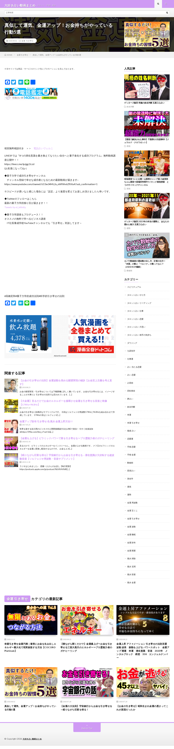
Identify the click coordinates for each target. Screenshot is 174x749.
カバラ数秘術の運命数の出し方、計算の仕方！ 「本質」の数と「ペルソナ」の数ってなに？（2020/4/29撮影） (145, 266)
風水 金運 (131, 581)
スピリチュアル (134, 289)
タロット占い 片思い (137, 329)
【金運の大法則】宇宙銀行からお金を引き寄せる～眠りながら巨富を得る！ (85, 710)
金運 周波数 (132, 503)
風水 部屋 (131, 574)
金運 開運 (131, 550)
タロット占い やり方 (137, 297)
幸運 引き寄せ (133, 424)
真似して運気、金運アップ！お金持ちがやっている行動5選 (29, 710)
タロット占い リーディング (140, 305)
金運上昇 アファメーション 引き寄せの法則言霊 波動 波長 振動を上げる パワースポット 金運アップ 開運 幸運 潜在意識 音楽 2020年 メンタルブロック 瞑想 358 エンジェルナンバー (142, 651)
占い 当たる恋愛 (135, 368)
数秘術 (129, 273)
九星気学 (131, 353)
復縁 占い (131, 432)
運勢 (128, 231)
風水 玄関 (131, 566)
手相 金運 (131, 455)
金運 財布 (131, 542)
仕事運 (130, 360)
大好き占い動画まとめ (33, 742)
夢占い (130, 400)
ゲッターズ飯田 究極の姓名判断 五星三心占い (144, 105)
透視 (128, 149)
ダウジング (132, 345)
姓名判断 (130, 109)
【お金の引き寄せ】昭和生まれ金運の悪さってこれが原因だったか (141, 710)
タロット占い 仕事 (136, 313)
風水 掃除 (131, 558)
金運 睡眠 (131, 534)
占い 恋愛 (131, 376)
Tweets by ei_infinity (15, 209)
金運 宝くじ (132, 510)
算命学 (130, 479)
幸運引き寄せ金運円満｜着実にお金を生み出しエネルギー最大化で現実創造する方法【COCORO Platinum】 (29, 647)
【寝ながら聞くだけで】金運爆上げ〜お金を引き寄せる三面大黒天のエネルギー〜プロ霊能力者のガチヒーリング (85, 647)
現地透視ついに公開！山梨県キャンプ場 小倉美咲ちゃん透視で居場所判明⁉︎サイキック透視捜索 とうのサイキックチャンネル (146, 184)
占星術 (130, 384)
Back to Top (87, 731)
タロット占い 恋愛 (136, 321)
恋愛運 (130, 439)
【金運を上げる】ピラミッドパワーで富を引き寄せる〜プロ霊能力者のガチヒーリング (67, 441)
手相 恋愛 (131, 447)
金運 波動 (131, 526)
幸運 (129, 416)
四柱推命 (131, 392)
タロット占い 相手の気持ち (140, 337)
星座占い (131, 471)
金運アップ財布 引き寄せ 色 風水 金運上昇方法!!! (46, 424)
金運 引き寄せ (27, 43)
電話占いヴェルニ (43, 151)
